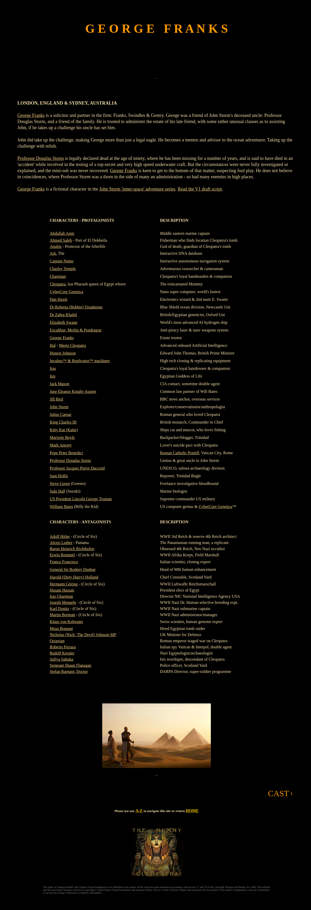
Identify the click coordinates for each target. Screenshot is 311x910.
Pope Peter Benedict (66, 453)
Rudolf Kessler (62, 653)
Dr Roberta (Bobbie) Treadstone (76, 307)
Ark (53, 253)
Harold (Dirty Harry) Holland (74, 577)
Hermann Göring (64, 584)
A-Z (139, 810)
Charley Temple (63, 269)
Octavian (57, 641)
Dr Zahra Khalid (63, 315)
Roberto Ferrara (63, 647)
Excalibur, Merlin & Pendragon (75, 330)
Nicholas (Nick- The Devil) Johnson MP (83, 634)
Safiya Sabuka (61, 659)
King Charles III (63, 422)
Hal (53, 345)
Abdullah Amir (62, 233)
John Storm (59, 407)
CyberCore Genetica (66, 292)
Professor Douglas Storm (40, 158)
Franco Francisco (64, 562)
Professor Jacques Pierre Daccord (77, 468)
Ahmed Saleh (61, 240)
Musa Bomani (61, 628)
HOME (192, 810)
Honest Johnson (63, 353)
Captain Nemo (62, 261)
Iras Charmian (61, 596)
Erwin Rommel (62, 555)
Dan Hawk (58, 299)
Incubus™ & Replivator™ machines (80, 361)
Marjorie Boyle (62, 437)
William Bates (61, 506)
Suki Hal (57, 491)
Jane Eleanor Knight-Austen (73, 391)
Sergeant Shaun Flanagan (70, 665)
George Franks (31, 115)
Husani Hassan (62, 590)
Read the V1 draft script (200, 189)
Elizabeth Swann (63, 322)
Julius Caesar (60, 414)
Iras (53, 368)
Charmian (58, 276)
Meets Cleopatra (72, 345)
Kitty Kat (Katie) (64, 430)
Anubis (55, 246)
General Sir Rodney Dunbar (73, 569)
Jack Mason (59, 384)
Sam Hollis (59, 476)
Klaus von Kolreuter (66, 621)
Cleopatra (58, 284)
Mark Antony (61, 445)
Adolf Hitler (60, 536)
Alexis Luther (61, 542)
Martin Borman (62, 615)
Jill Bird (56, 399)
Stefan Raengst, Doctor (69, 671)
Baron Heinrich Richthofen (72, 549)
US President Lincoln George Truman (81, 499)
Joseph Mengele (63, 602)
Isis (52, 376)
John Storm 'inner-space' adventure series (137, 189)
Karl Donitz (59, 608)
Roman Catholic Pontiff (179, 453)
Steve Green (60, 483)
